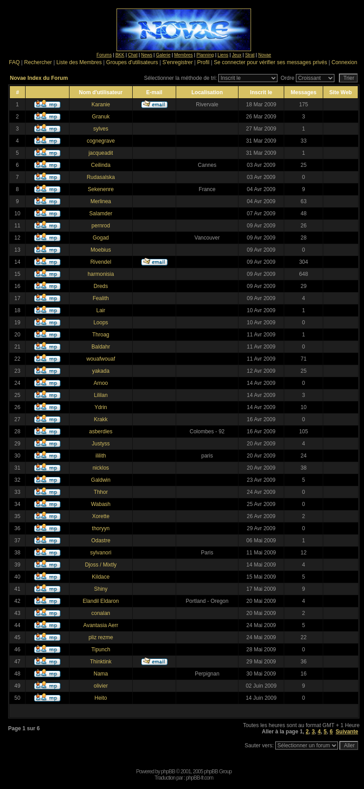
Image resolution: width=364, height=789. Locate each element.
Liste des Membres (79, 62)
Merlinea (101, 201)
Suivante (347, 731)
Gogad (101, 238)
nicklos (100, 468)
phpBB (168, 771)
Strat (250, 54)
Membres (183, 54)
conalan (100, 613)
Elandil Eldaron (100, 601)
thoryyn (100, 528)
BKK (119, 54)
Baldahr (100, 347)
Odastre (100, 540)
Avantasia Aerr (100, 625)
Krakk (101, 419)
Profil (203, 62)
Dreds (101, 286)
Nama (101, 674)
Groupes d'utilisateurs (132, 62)
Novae (264, 54)
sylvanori (100, 552)
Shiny (101, 589)
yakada (100, 371)
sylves (100, 129)
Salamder (100, 213)
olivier (101, 686)
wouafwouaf (101, 359)
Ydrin (101, 407)
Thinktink (101, 661)
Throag (100, 334)
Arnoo (101, 383)
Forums (104, 54)
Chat (133, 54)
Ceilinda (100, 165)
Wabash (101, 504)
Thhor (101, 492)
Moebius (101, 250)
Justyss (101, 443)
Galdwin (100, 480)
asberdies (101, 431)
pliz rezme (100, 637)
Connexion (344, 62)
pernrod (100, 225)
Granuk (100, 116)
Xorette (100, 516)
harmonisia (100, 274)
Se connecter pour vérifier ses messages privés (270, 62)
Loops (100, 322)
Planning (205, 54)
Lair (100, 310)
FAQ (14, 62)
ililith (100, 456)
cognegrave (101, 141)
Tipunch (100, 649)
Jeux (236, 54)
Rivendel (100, 262)
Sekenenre (101, 189)
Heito (101, 698)
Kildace (100, 577)
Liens (222, 54)
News (146, 54)
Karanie (100, 104)
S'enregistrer (177, 62)
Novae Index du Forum (39, 78)
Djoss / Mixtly (101, 565)
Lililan (101, 395)
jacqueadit (100, 153)
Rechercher (38, 62)
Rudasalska (101, 177)
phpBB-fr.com (199, 778)
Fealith (101, 298)
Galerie (163, 54)
